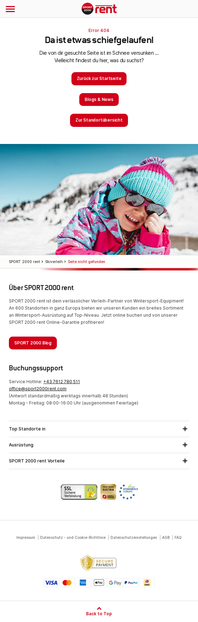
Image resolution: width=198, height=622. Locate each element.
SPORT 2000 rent (99, 9)
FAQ (178, 537)
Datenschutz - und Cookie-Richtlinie (73, 537)
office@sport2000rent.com (37, 388)
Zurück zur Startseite (99, 78)
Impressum (25, 537)
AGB (166, 537)
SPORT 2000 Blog (33, 342)
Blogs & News (99, 99)
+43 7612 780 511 (61, 381)
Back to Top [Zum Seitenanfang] (99, 613)
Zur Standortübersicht (99, 120)
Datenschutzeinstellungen (134, 537)
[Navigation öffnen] (10, 9)
